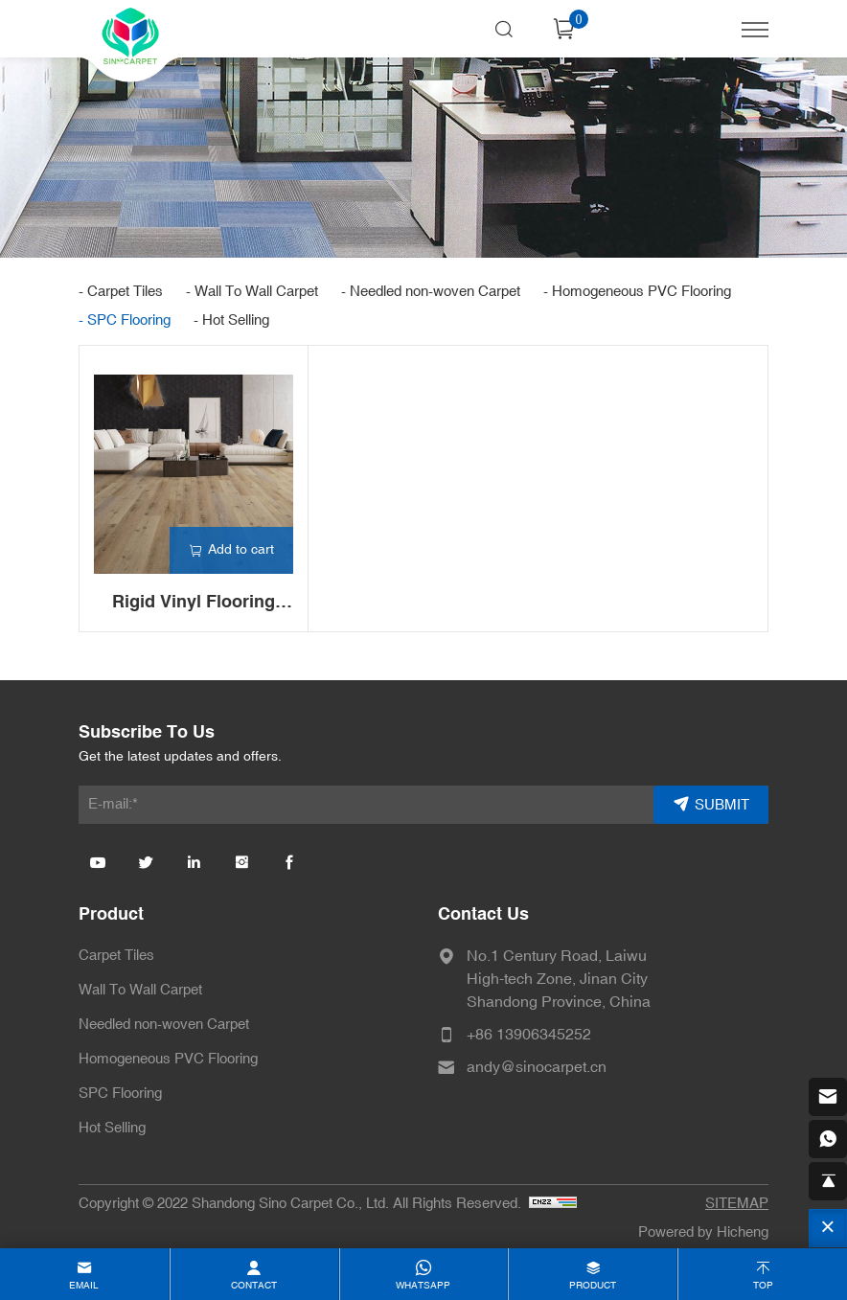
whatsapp (423, 1285)
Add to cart (241, 549)
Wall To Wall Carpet (140, 990)
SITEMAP (736, 1204)
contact (254, 1285)
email (84, 1285)
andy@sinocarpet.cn (537, 1067)
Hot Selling (112, 1128)
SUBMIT (722, 805)
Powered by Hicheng (703, 1232)
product (592, 1285)
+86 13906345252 (529, 1034)
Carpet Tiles (116, 955)
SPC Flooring (120, 1093)
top (763, 1285)
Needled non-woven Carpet (164, 1024)
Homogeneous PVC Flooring (168, 1059)
